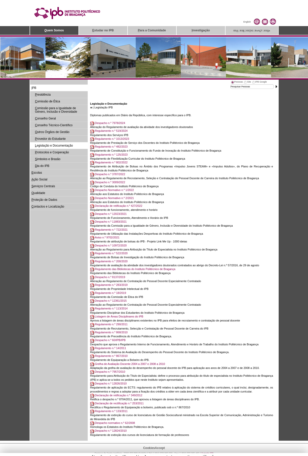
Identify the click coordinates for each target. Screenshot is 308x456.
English (247, 22)
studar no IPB (103, 30)
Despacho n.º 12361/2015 (111, 300)
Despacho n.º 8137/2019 (110, 277)
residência (43, 94)
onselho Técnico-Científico (54, 125)
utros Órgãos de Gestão (52, 132)
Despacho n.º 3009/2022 (110, 182)
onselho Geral (45, 118)
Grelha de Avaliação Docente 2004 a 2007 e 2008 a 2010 (130, 363)
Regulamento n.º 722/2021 (111, 229)
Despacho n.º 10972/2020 (111, 245)
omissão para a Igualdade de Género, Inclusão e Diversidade (56, 109)
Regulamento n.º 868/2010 (111, 332)
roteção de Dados (44, 200)
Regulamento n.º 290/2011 (111, 324)
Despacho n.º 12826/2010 (111, 383)
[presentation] (237, 82)
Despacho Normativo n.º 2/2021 (114, 198)
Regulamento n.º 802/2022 (111, 162)
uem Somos (54, 30)
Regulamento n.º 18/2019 (110, 292)
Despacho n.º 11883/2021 (111, 221)
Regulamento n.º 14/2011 (110, 348)
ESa (267, 30)
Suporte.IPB (207, 453)
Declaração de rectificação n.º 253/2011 (119, 403)
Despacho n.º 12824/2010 (111, 430)
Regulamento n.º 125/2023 (111, 154)
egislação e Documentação (54, 145)
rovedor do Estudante (50, 139)
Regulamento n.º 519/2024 (111, 130)
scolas (37, 172)
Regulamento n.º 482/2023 (111, 146)
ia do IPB (42, 166)
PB (34, 88)
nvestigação (201, 30)
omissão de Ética (47, 101)
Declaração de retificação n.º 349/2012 (118, 395)
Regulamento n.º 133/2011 (111, 411)
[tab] (237, 82)
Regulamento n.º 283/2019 (111, 284)
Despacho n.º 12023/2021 (111, 213)
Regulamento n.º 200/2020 (111, 261)
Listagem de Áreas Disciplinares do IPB (119, 316)
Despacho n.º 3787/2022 (110, 174)
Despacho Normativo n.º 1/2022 (114, 189)
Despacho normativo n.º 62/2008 (115, 422)
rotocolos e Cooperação (52, 152)
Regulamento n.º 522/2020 (111, 253)
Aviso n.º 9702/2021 (107, 237)
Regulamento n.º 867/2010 (111, 355)
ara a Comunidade (152, 30)
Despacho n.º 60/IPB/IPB (110, 340)
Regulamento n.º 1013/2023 (112, 138)
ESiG (249, 30)
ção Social (39, 179)
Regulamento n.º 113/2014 (111, 308)
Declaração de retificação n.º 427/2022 (118, 205)
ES (236, 30)
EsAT (258, 30)
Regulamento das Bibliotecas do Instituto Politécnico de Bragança (135, 269)
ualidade (38, 193)
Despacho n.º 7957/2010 (110, 371)
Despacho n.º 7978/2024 (110, 122)
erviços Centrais (43, 186)
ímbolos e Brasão (47, 159)
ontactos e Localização (48, 206)
